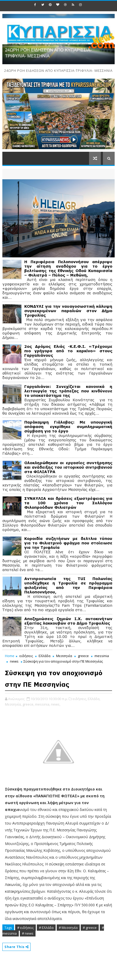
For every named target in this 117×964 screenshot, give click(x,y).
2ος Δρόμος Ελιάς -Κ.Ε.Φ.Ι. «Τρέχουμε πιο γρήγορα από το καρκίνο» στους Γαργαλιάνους (68, 351)
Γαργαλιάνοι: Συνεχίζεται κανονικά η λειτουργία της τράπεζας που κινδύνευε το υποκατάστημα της (68, 391)
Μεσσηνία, (13, 704)
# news (27, 933)
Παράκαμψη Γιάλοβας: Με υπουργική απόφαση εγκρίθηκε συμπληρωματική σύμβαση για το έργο (68, 426)
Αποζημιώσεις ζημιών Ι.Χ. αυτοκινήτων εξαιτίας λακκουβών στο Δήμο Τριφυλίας (68, 620)
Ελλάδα (44, 655)
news (14, 661)
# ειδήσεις (25, 927)
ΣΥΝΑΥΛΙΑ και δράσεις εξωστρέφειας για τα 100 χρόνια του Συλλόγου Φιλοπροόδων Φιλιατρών (68, 503)
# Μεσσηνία (68, 927)
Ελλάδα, (94, 698)
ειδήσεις (26, 655)
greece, (28, 704)
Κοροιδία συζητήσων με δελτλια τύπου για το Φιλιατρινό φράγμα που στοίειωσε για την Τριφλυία (68, 543)
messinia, (42, 704)
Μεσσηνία (64, 655)
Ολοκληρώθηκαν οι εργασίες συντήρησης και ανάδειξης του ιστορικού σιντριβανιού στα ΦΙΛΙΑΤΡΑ (68, 467)
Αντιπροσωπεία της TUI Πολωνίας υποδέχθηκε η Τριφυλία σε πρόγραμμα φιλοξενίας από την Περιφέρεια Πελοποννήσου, (68, 585)
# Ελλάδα (46, 927)
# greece (90, 927)
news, (55, 704)
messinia (102, 655)
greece (83, 655)
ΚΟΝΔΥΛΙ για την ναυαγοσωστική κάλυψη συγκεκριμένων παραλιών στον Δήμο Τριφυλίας (68, 310)
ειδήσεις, (80, 698)
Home (9, 655)
